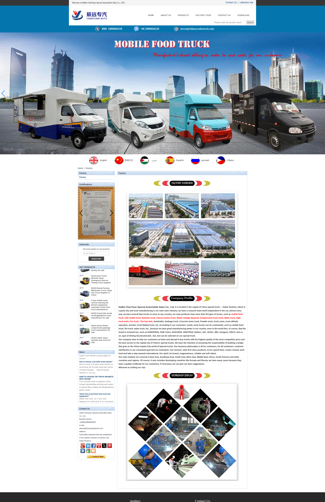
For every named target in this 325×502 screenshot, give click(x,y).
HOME (151, 15)
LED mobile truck (133, 318)
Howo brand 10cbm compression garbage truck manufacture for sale (100, 329)
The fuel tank (146, 321)
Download (243, 15)
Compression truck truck (211, 318)
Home (80, 168)
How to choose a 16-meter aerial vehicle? (96, 363)
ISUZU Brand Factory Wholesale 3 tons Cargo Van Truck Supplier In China (101, 292)
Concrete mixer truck (189, 321)
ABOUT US (166, 15)
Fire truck (134, 321)
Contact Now (96, 456)
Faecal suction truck (166, 318)
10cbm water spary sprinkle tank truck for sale (101, 341)
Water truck (229, 318)
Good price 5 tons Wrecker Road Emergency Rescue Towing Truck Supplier (101, 280)
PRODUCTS (183, 15)
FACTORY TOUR (203, 15)
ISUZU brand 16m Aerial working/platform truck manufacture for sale (101, 316)
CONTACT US (224, 15)
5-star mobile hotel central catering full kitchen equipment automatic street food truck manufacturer (100, 306)
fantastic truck (148, 318)
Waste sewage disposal (188, 318)
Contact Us (231, 2)
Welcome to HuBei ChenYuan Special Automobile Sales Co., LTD (98, 3)
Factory (82, 177)
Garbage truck (171, 321)
